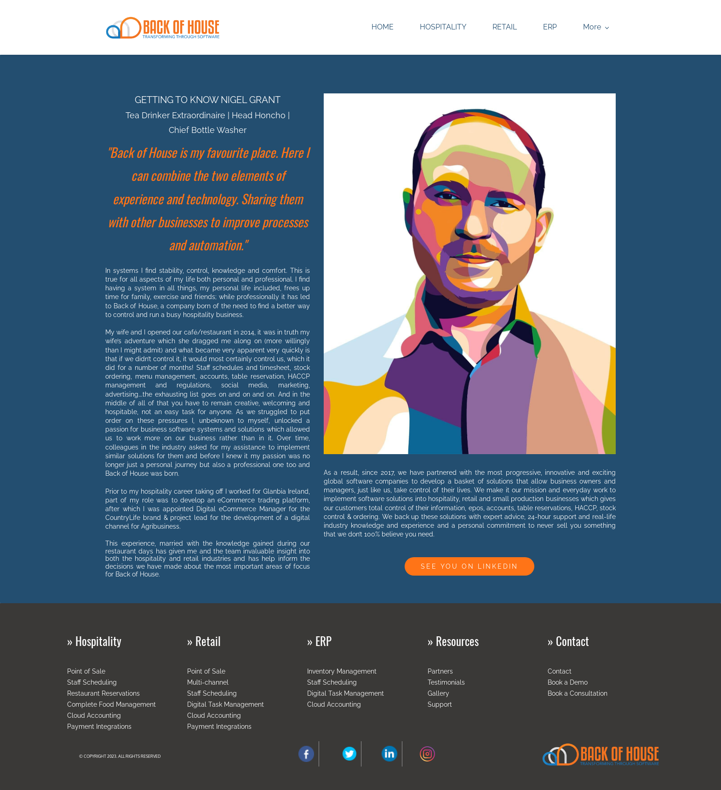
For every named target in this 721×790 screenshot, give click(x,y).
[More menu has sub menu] (596, 27)
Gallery (438, 693)
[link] (470, 99)
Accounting (344, 704)
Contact (560, 671)
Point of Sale (86, 671)
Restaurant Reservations (103, 693)
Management (357, 671)
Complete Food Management (111, 704)
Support (440, 704)
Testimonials (446, 682)
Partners (440, 671)
